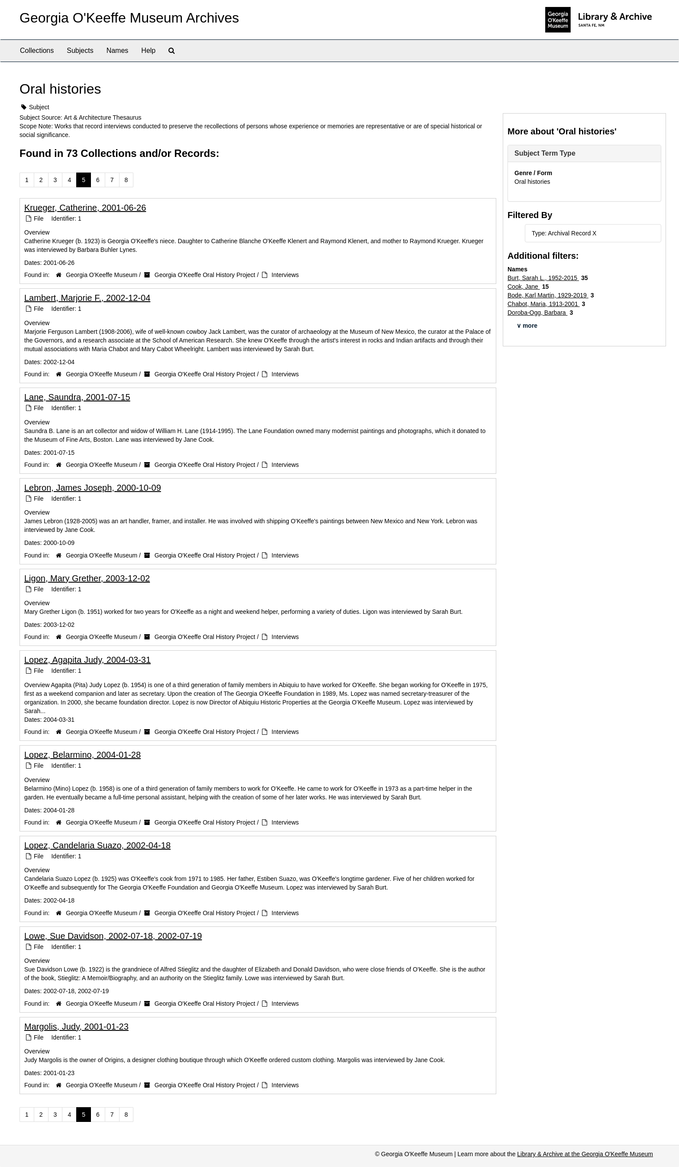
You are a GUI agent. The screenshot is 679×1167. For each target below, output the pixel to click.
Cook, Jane (524, 286)
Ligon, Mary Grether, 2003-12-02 (87, 578)
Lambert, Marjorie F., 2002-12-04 (87, 298)
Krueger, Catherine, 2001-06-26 (85, 207)
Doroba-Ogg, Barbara (538, 312)
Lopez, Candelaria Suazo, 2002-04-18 (97, 845)
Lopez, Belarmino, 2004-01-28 (82, 755)
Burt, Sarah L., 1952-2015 (543, 277)
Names (118, 50)
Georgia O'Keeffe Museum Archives (129, 18)
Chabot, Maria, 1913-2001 (544, 303)
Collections (37, 50)
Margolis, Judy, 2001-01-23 (76, 1026)
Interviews (285, 274)
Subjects (80, 50)
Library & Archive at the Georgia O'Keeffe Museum (585, 1154)
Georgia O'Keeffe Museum (101, 274)
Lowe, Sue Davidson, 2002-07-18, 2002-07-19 (113, 936)
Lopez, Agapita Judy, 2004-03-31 (87, 660)
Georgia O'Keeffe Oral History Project (205, 274)
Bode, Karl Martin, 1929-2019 (548, 295)
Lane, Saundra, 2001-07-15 (77, 397)
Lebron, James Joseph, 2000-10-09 (92, 487)
